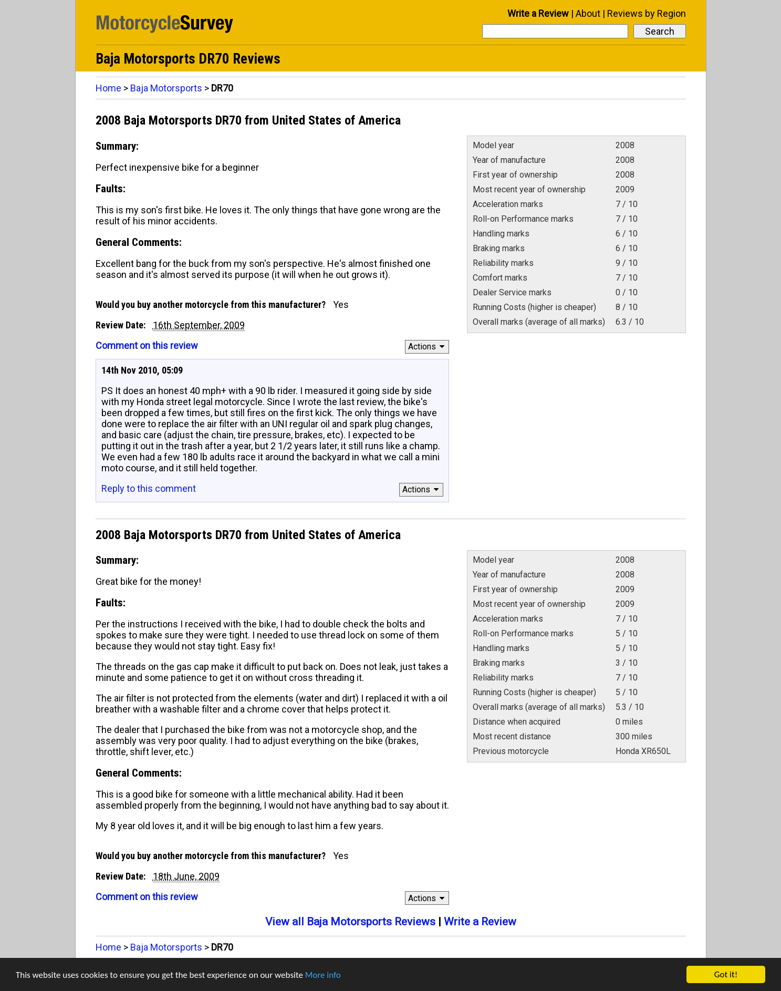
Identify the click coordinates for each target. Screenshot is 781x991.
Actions (427, 347)
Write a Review (538, 13)
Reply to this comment (148, 488)
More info (323, 974)
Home (108, 88)
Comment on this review (147, 345)
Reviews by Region (646, 13)
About (588, 13)
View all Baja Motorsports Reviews (350, 921)
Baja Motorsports (166, 88)
